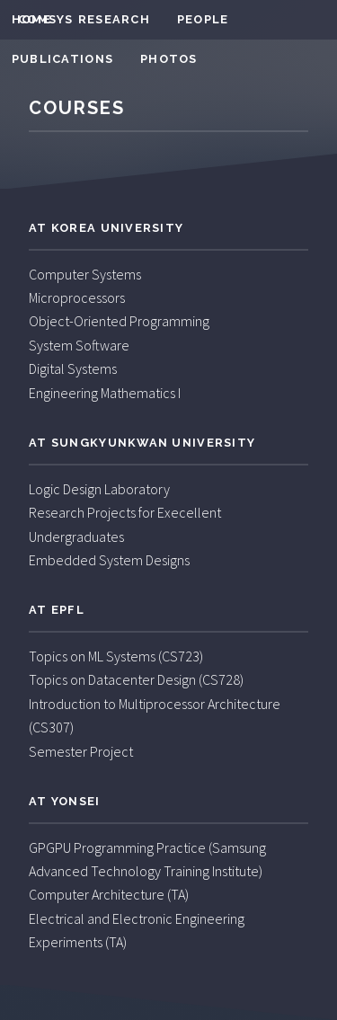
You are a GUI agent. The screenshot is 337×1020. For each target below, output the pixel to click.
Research (114, 19)
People (203, 19)
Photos (169, 59)
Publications (62, 59)
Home (31, 19)
